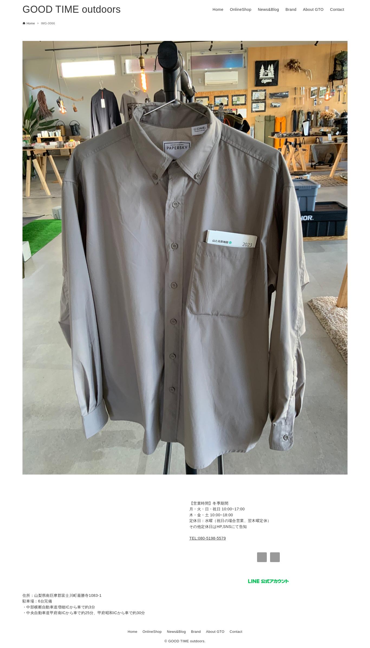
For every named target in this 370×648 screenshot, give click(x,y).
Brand (196, 632)
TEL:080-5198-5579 (207, 538)
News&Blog (176, 632)
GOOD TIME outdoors (71, 9)
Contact (236, 632)
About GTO (215, 632)
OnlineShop (152, 632)
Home (132, 632)
